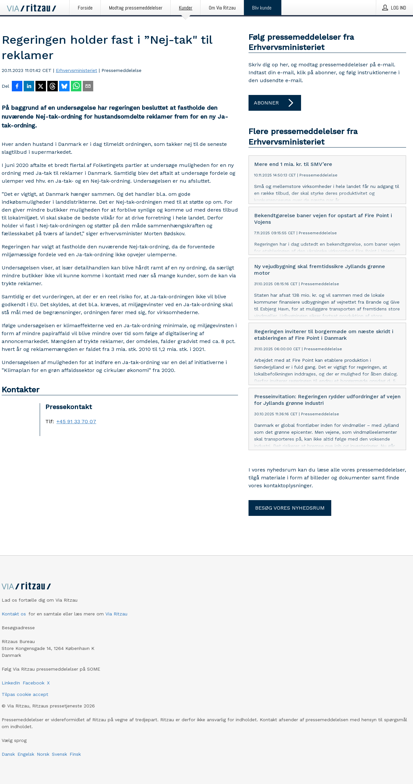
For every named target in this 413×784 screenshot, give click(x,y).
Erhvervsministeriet (76, 70)
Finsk (75, 754)
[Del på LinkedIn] (29, 87)
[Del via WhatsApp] (76, 87)
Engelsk (25, 754)
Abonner (275, 103)
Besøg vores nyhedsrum (290, 508)
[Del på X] (40, 87)
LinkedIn (11, 682)
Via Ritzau (116, 613)
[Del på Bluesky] (64, 87)
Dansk (8, 754)
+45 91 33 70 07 (76, 422)
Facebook (33, 682)
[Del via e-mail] (88, 87)
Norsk (43, 754)
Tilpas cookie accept (25, 694)
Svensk (59, 754)
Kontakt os (14, 613)
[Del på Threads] (52, 87)
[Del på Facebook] (17, 87)
